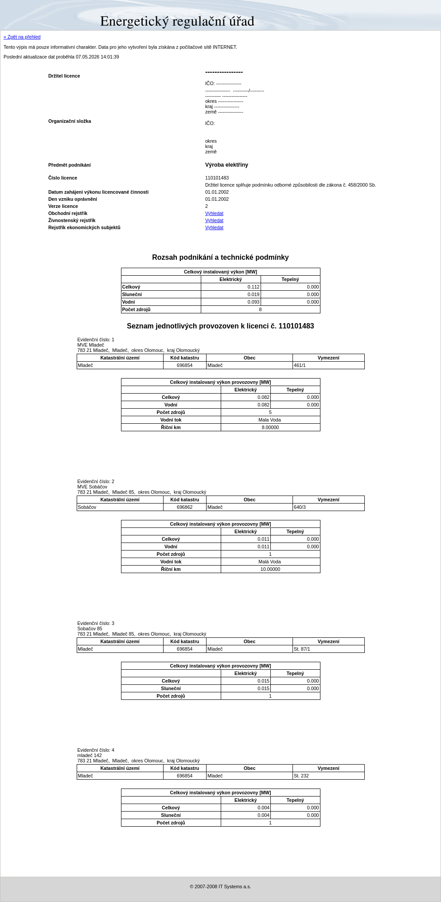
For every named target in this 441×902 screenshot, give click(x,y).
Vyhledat (214, 213)
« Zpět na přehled (22, 36)
